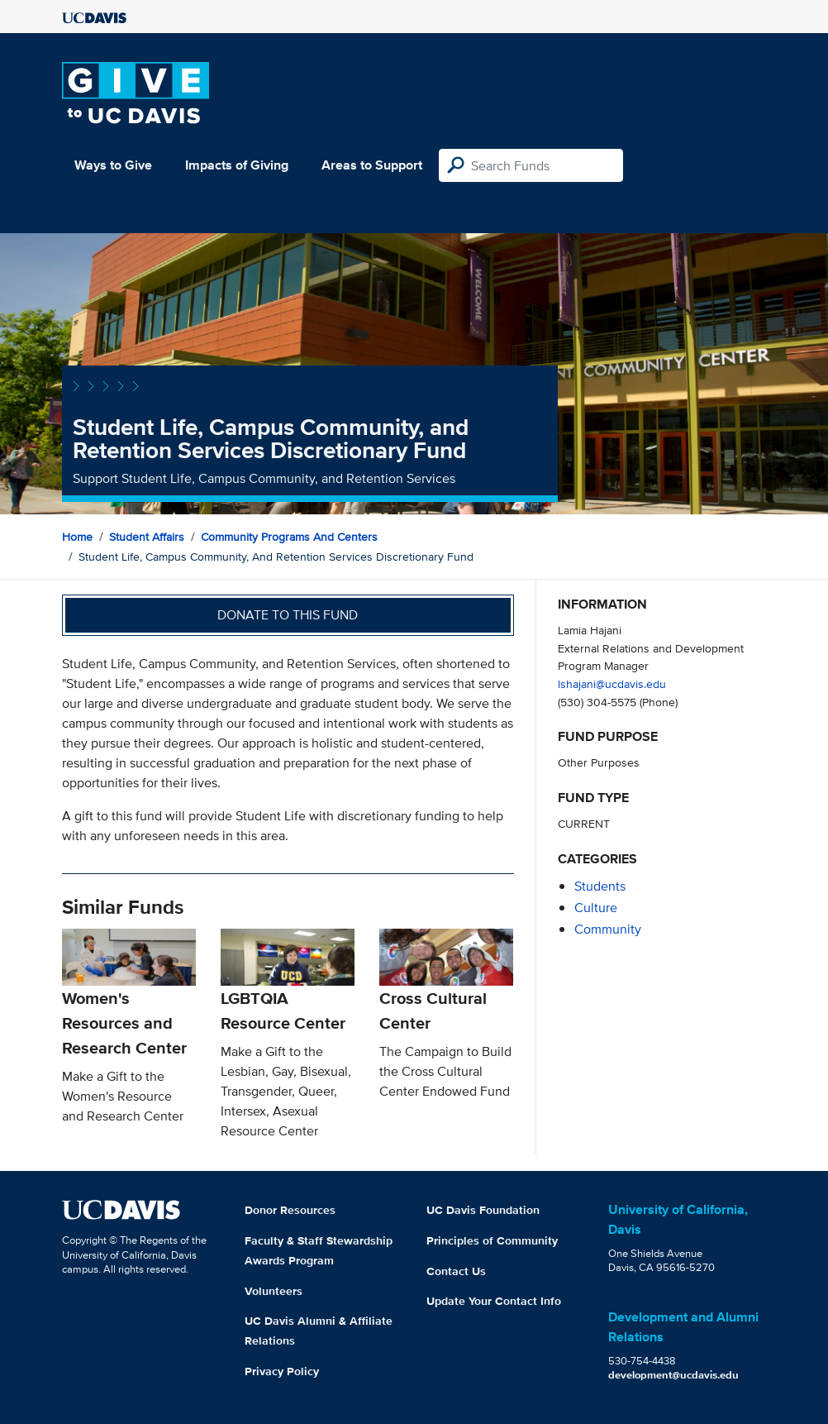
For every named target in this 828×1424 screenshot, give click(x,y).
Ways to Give (113, 164)
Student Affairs (146, 536)
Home (77, 536)
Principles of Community (492, 1240)
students (600, 886)
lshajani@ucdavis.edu (612, 683)
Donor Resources (290, 1210)
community (607, 929)
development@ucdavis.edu (673, 1375)
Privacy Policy (282, 1371)
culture (595, 907)
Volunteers (273, 1291)
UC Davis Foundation (483, 1210)
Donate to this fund (287, 614)
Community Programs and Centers (289, 536)
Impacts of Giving (236, 164)
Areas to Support (371, 164)
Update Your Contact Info (493, 1301)
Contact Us (456, 1271)
